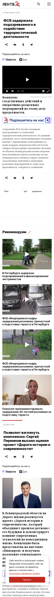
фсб (25, 191)
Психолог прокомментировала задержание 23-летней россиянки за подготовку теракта (26, 412)
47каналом (17, 585)
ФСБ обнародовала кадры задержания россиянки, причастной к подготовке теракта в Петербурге (26, 321)
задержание (37, 191)
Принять (27, 579)
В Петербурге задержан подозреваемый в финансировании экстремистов (25, 276)
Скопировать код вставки (41, 97)
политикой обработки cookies (24, 573)
